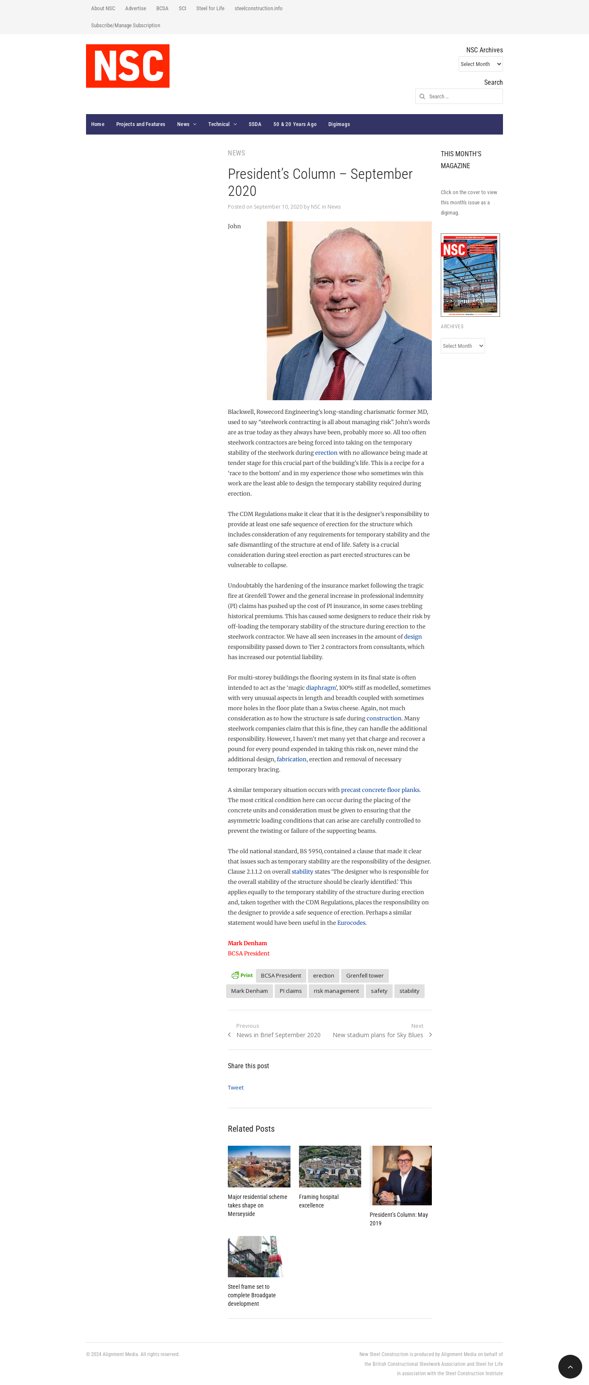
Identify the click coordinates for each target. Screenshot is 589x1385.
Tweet (236, 1087)
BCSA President (281, 975)
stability (302, 871)
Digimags (339, 124)
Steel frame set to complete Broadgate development (252, 1295)
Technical (219, 124)
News (183, 124)
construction (384, 718)
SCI (182, 8)
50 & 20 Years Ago (294, 124)
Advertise (135, 8)
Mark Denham (249, 991)
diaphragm (321, 687)
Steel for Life (210, 8)
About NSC (103, 8)
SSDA (255, 124)
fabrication (292, 759)
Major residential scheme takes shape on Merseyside (257, 1205)
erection (326, 452)
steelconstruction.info (259, 8)
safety (379, 991)
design (413, 636)
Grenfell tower (365, 975)
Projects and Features (140, 124)
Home (97, 124)
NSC (316, 206)
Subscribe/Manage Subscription (125, 25)
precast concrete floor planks (380, 790)
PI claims (291, 991)
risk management (336, 991)
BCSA (162, 8)
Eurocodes (351, 922)
